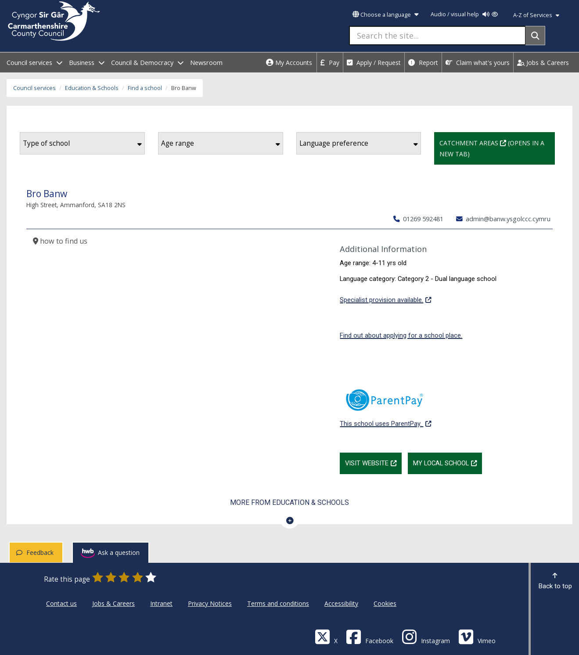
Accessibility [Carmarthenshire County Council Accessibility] (341, 603)
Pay (329, 62)
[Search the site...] (437, 35)
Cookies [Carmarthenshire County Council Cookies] (385, 603)
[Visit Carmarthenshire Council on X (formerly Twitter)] (326, 636)
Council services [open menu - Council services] (34, 62)
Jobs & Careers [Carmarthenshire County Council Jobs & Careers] (113, 603)
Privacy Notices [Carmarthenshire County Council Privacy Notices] (210, 603)
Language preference (358, 143)
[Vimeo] (477, 636)
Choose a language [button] (385, 14)
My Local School (447, 462)
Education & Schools (92, 88)
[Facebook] (370, 636)
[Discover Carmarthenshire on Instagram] (425, 636)
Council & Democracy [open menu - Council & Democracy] (147, 62)
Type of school (82, 143)
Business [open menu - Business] (86, 62)
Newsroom (206, 62)
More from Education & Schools (289, 502)
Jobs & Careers (543, 62)
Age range (220, 143)
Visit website (373, 462)
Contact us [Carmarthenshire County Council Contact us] (61, 603)
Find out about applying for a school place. (401, 335)
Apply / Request (374, 62)
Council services (34, 88)
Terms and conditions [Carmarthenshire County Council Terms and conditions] (278, 603)
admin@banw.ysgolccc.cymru (503, 218)
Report (423, 62)
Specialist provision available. (385, 299)
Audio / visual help (464, 14)
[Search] (535, 35)
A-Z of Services (536, 15)
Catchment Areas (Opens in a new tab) (497, 147)
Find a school (145, 88)
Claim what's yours (478, 62)
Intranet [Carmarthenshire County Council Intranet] (161, 603)
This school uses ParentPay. (385, 403)
